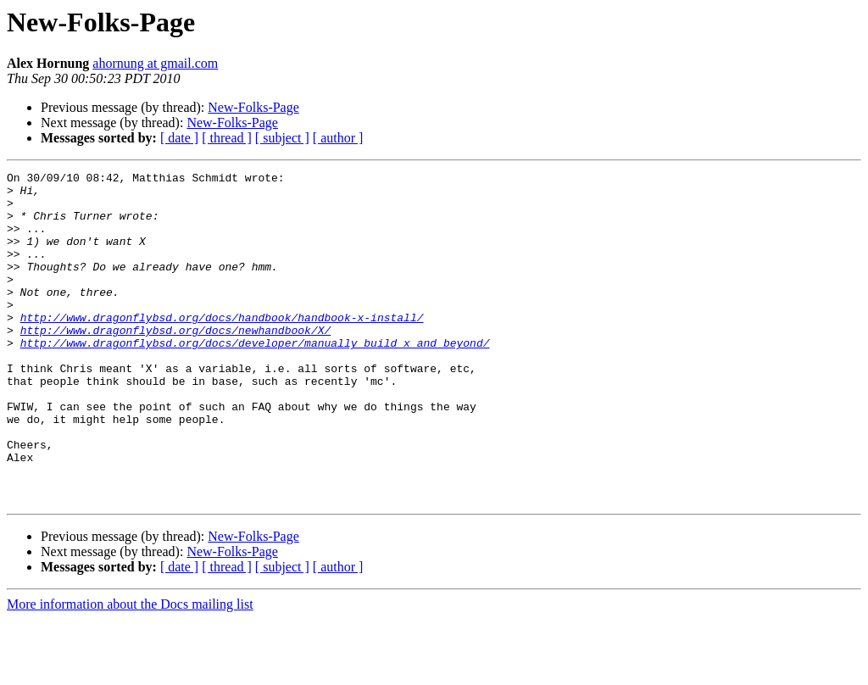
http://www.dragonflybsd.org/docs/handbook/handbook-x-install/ (222, 347)
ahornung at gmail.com (155, 63)
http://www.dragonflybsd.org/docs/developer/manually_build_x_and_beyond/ (255, 378)
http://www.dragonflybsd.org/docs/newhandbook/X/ (175, 362)
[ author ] (338, 138)
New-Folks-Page (253, 107)
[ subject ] (282, 138)
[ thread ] (227, 138)
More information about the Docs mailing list (130, 670)
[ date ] (179, 138)
